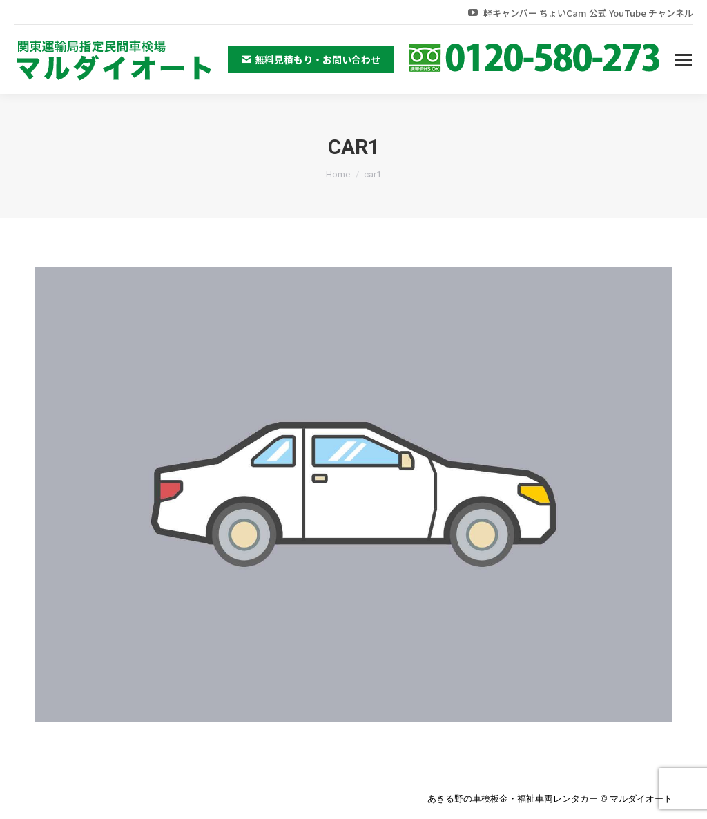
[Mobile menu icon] (683, 59)
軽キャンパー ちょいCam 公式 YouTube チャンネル (579, 12)
